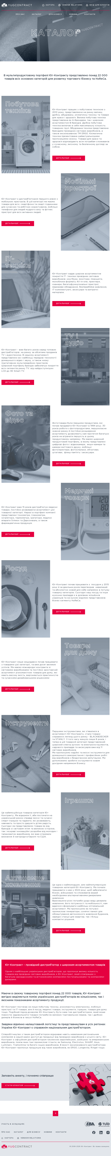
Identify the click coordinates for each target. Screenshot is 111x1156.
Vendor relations (31, 1138)
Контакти (89, 14)
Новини (73, 14)
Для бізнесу (55, 14)
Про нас (20, 14)
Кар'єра (9, 1138)
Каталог (37, 14)
